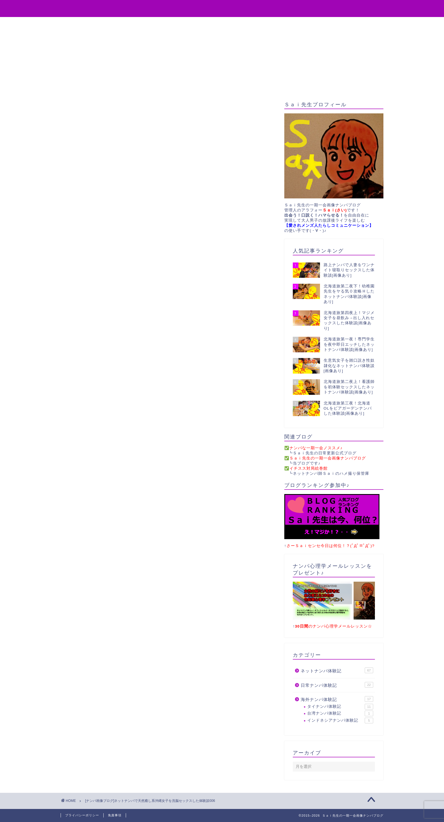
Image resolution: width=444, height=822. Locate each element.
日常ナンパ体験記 (337, 685)
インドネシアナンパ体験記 (340, 720)
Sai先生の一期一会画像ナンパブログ (222, 8)
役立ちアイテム (158, 23)
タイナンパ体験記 (340, 706)
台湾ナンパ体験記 (340, 713)
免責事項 (114, 815)
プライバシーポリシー (82, 815)
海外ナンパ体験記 (337, 699)
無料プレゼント (203, 23)
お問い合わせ (247, 23)
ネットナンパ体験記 (337, 670)
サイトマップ (288, 23)
